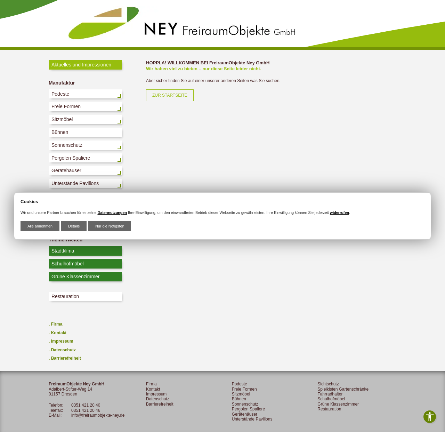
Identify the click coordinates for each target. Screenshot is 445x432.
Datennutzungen (112, 212)
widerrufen (339, 212)
